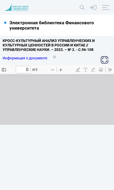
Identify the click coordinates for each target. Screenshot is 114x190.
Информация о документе (25, 58)
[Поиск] (82, 7)
